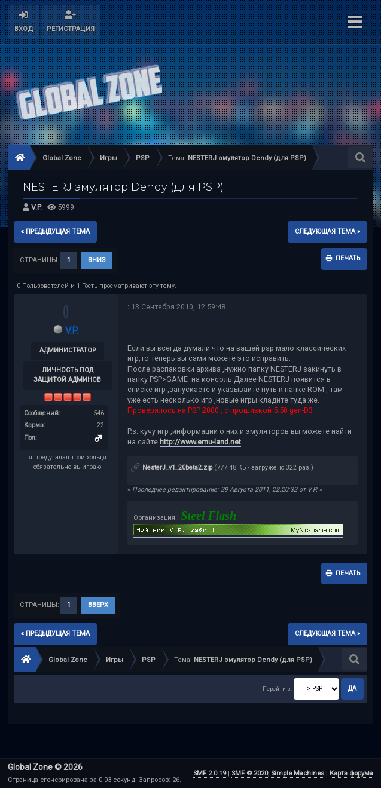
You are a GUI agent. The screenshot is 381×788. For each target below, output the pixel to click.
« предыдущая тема (55, 231)
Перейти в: (277, 688)
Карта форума (351, 773)
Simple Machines (297, 773)
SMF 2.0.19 (209, 773)
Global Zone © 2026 (45, 767)
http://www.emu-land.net (200, 441)
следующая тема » (327, 231)
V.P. (36, 207)
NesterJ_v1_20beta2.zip (171, 467)
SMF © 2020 (249, 773)
